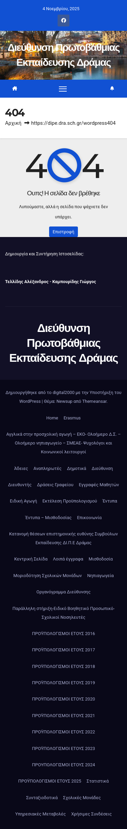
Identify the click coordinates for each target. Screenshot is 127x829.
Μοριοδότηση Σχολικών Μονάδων (47, 575)
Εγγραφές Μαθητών (99, 484)
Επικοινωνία (89, 517)
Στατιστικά (98, 781)
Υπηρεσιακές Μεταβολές (40, 813)
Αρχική (13, 123)
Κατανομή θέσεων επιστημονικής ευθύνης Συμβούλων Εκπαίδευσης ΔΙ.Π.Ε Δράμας (63, 538)
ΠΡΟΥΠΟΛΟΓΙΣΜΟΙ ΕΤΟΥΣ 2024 (63, 764)
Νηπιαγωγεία (100, 575)
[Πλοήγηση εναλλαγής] (63, 88)
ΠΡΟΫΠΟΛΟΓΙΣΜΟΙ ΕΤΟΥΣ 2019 (63, 682)
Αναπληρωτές (48, 468)
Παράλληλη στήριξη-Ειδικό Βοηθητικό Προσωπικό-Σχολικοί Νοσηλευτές (63, 613)
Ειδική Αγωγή (23, 501)
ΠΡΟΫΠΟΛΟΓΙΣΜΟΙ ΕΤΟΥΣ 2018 (63, 666)
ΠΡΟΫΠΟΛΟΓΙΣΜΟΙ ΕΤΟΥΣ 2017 (63, 649)
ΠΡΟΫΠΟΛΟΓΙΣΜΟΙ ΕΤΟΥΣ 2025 (49, 781)
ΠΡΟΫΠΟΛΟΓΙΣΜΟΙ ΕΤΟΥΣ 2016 (63, 633)
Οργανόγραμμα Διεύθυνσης (64, 591)
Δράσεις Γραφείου (55, 484)
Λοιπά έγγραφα (68, 558)
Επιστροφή (64, 231)
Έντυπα (110, 501)
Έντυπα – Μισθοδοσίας (48, 517)
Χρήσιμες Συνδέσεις (91, 813)
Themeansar (94, 401)
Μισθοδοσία (101, 558)
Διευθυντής (20, 484)
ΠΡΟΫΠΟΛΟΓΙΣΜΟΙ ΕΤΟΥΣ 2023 (63, 748)
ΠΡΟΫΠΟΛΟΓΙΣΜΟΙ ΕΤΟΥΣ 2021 (63, 715)
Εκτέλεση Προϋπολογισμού (69, 501)
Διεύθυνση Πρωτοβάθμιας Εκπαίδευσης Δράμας (63, 343)
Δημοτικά (76, 468)
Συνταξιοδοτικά (42, 797)
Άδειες (21, 468)
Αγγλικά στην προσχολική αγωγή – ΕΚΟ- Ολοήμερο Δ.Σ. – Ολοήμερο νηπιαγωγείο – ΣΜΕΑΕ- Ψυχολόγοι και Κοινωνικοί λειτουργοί (63, 443)
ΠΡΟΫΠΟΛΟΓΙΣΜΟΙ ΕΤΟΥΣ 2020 (63, 699)
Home (52, 417)
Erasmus (72, 417)
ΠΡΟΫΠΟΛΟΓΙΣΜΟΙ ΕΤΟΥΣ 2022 (63, 731)
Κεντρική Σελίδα (30, 558)
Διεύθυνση (102, 468)
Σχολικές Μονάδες (82, 797)
